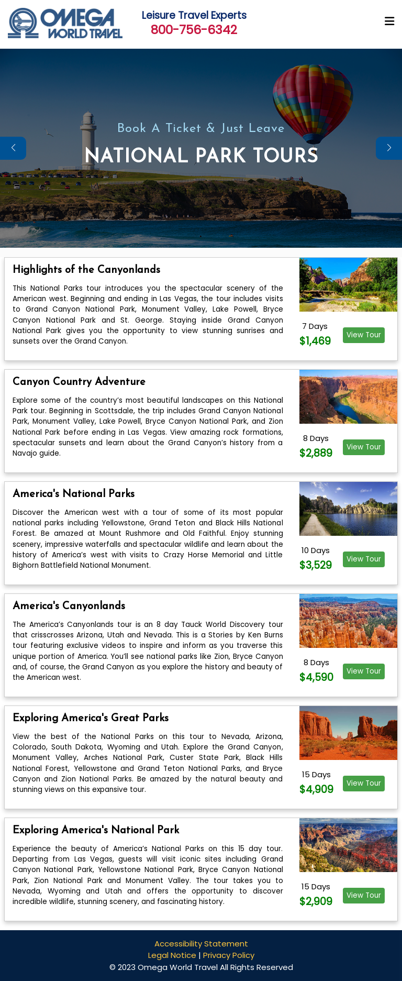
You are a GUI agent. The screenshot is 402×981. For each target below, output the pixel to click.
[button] (389, 148)
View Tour (364, 335)
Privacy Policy (228, 955)
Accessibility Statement (201, 943)
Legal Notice (172, 955)
